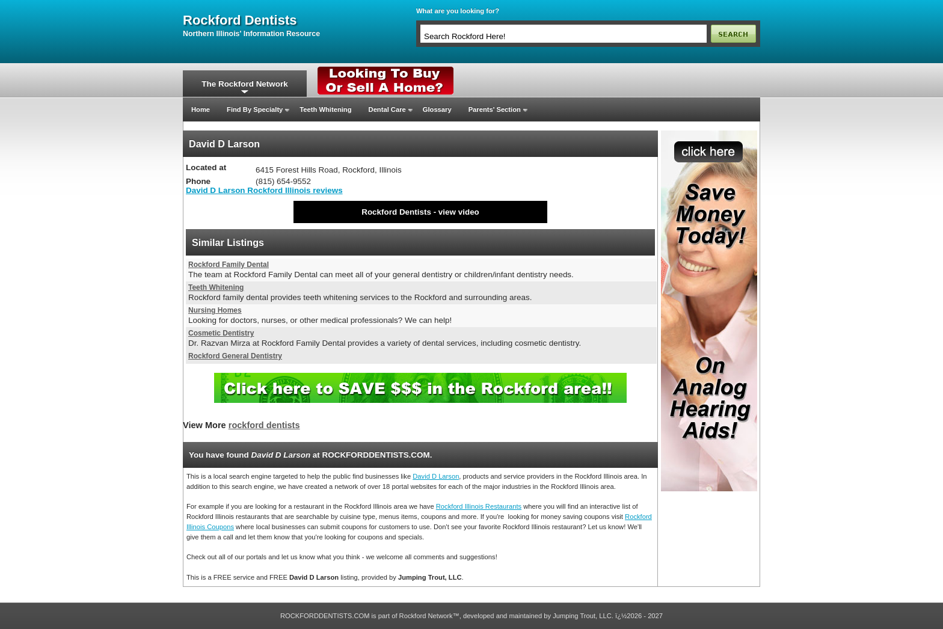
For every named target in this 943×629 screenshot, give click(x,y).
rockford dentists (239, 20)
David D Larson (436, 476)
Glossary (437, 109)
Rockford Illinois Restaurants (478, 506)
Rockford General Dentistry (235, 356)
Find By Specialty (255, 109)
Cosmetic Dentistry (221, 333)
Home (200, 109)
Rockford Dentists (396, 211)
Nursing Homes (215, 310)
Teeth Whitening (325, 109)
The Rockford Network (244, 83)
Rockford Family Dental (228, 264)
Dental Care (387, 109)
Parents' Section (494, 109)
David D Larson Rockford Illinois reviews (264, 190)
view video (458, 211)
